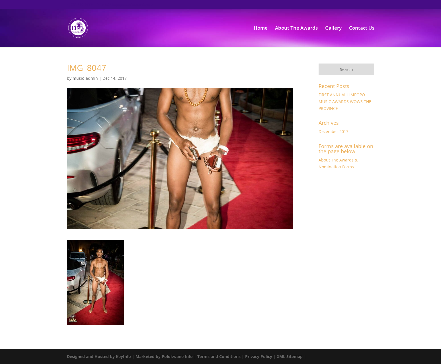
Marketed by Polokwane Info (164, 356)
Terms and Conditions (219, 356)
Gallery (333, 28)
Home (261, 28)
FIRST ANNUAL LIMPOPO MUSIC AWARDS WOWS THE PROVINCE (345, 101)
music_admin (85, 78)
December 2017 (333, 131)
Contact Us (361, 28)
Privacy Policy (258, 356)
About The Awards (296, 28)
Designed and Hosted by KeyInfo (99, 356)
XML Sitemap (290, 356)
